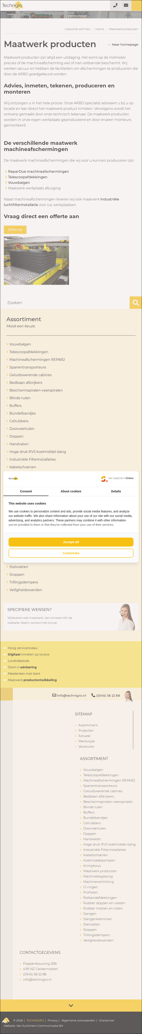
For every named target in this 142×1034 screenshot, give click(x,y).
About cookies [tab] (71, 491)
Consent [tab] (26, 491)
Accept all (71, 542)
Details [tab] (116, 491)
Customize (71, 553)
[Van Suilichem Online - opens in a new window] (117, 478)
